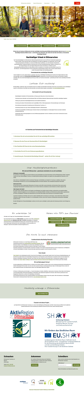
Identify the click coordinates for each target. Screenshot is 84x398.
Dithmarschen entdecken (26, 3)
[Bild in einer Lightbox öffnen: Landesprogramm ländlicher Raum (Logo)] (62, 338)
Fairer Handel (16, 255)
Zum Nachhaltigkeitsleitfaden (59, 88)
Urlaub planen (47, 3)
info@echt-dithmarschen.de (9, 365)
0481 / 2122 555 (10, 364)
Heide (21, 259)
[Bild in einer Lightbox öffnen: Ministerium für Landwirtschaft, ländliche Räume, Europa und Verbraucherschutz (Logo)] (62, 320)
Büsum (28, 259)
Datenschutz (36, 389)
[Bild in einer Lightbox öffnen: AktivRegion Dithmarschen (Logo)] (22, 315)
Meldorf (23, 259)
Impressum (31, 389)
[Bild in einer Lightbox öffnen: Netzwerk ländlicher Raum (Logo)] (21, 328)
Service (53, 3)
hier (77, 368)
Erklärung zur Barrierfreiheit (48, 389)
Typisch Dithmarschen (37, 3)
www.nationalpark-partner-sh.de (39, 276)
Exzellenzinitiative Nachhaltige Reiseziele (32, 243)
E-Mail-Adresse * (61, 363)
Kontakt (41, 389)
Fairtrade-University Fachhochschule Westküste (43, 259)
